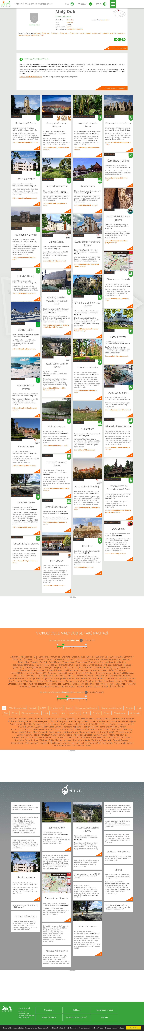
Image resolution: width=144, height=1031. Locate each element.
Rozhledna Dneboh (83, 734)
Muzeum (47, 455)
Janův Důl (17, 667)
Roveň (11, 681)
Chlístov (87, 659)
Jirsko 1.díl (61, 667)
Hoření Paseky (49, 665)
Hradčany (86, 665)
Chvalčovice (107, 659)
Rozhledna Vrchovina (54, 718)
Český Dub (70, 20)
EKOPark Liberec (25, 726)
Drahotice (93, 662)
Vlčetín (35, 686)
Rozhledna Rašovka (17, 718)
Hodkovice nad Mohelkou (23, 665)
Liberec (69, 27)
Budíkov (90, 656)
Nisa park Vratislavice (110, 721)
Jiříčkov (52, 667)
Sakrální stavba (47, 357)
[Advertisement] (72, 613)
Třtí (91, 683)
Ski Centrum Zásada (82, 745)
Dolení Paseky (55, 662)
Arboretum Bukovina (123, 743)
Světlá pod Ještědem (37, 683)
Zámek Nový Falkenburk (101, 743)
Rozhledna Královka (81, 740)
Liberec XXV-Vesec (103, 673)
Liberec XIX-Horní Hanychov (22, 673)
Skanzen (78, 179)
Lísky (20, 675)
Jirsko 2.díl (72, 667)
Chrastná (96, 659)
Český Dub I (46, 33)
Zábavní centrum (17, 537)
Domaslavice (68, 662)
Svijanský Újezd (54, 683)
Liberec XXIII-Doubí (64, 673)
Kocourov (125, 667)
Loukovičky (105, 33)
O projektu (49, 1010)
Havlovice (112, 662)
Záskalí (105, 686)
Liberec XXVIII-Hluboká (123, 673)
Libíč (99, 33)
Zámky (16, 440)
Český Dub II (55, 33)
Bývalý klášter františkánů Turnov (63, 732)
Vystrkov (80, 686)
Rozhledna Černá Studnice (26, 740)
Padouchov (125, 675)
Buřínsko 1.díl (102, 656)
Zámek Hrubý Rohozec (22, 732)
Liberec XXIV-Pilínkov (84, 673)
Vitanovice (120, 683)
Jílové (45, 667)
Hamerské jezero (41, 721)
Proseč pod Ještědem (63, 678)
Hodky (38, 665)
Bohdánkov (44, 656)
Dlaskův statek (40, 732)
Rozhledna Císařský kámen (20, 721)
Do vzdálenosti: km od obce (64, 640)
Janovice (127, 665)
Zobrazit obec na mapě (31, 77)
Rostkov (131, 678)
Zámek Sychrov (127, 718)
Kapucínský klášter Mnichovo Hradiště (97, 732)
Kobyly (116, 667)
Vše (4, 708)
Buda (83, 656)
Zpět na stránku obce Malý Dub (116, 88)
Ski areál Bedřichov (47, 737)
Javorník (27, 667)
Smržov (20, 35)
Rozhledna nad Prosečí (21, 729)
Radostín (102, 678)
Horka (77, 665)
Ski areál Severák (120, 740)
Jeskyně (109, 210)
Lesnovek (84, 670)
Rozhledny (16, 116)
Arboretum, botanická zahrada (83, 116)
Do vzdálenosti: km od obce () (62, 692)
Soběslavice (109, 681)
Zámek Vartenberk (63, 729)
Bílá (35, 656)
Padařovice (114, 675)
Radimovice (79, 678)
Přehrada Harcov (90, 726)
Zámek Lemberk (63, 740)
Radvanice (112, 678)
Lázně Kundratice (70, 670)
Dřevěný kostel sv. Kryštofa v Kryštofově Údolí (80, 724)
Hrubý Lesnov (98, 665)
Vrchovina (54, 686)
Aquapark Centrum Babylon (87, 721)
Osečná (98, 675)
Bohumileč (37, 33)
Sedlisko (40, 681)
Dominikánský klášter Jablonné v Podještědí (29, 743)
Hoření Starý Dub (85, 33)
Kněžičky (94, 33)
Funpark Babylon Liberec (62, 721)
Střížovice (22, 683)
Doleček (43, 662)
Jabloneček (117, 665)
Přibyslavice (47, 678)
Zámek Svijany (128, 721)
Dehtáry (118, 659)
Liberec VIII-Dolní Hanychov (113, 670)
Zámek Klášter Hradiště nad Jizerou (110, 734)
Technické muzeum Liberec (112, 726)
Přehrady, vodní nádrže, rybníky (22, 496)
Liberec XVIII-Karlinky (45, 673)
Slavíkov (81, 681)
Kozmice (40, 670)
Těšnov (75, 683)
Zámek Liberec (108, 724)
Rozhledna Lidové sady (122, 729)
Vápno (97, 683)
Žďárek (113, 686)
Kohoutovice (23, 670)
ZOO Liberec (79, 729)
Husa (108, 665)
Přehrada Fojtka (47, 740)
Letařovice (94, 670)
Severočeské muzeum (43, 729)
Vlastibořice (25, 686)
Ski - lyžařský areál (17, 323)
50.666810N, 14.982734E (75, 29)
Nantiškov (79, 675)
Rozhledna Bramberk (101, 740)
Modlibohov (121, 33)
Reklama (76, 1010)
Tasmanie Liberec (125, 724)
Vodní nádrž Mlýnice (62, 745)
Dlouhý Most (23, 662)
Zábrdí (89, 686)
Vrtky (63, 686)
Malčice (39, 675)
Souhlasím (133, 1028)
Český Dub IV (74, 33)
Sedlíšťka (50, 681)
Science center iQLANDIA (21, 724)
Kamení (88, 667)
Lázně (16, 172)
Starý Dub (40, 35)
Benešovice (27, 656)
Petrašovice (13, 678)
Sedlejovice (30, 681)
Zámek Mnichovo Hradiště (28, 734)
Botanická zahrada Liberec (98, 729)
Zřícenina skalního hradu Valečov (73, 737)
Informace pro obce (104, 1010)
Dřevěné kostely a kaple (50, 291)
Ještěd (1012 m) (72, 718)
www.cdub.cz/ (104, 20)
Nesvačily (89, 675)
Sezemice (60, 681)
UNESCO (43, 708)
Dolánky (34, 662)
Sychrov (66, 683)
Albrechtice (15, 656)
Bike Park (109, 273)
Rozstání (20, 681)
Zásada (97, 686)
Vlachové (131, 683)
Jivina (81, 667)
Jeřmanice (36, 667)
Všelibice (71, 686)
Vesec (104, 683)
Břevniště (66, 656)
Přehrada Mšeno (123, 732)
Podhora (24, 678)
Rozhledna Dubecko (80, 743)
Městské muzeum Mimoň (119, 737)
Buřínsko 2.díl (116, 656)
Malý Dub (65, 11)
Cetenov (78, 659)
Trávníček (84, 683)
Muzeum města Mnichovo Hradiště (58, 734)
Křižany (49, 670)
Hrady (78, 480)
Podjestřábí (35, 678)
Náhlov (70, 675)
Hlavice (121, 662)
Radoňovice (91, 678)
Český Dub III (64, 33)
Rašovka (122, 678)
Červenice (128, 656)
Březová (75, 656)
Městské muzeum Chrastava (25, 737)
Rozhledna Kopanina (72, 726)
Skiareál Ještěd (87, 718)
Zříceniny (78, 296)
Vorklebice (44, 686)
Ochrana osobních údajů (76, 1017)
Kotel (33, 670)
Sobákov (27, 35)
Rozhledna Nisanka (97, 737)
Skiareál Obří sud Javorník (107, 718)
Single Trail (96, 713)
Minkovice (48, 675)
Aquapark (47, 116)
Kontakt (104, 1017)
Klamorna (98, 667)
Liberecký (70, 22)
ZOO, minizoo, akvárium (50, 554)
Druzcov (103, 662)
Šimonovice (71, 681)
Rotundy (45, 713)
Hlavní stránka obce (120, 48)
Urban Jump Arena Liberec (46, 724)
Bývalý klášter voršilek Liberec (48, 726)
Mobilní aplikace (49, 1017)
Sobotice (33, 35)
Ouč (105, 675)
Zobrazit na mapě (25, 142)
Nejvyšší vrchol (16, 269)
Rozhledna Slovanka (60, 743)
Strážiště (12, 683)
